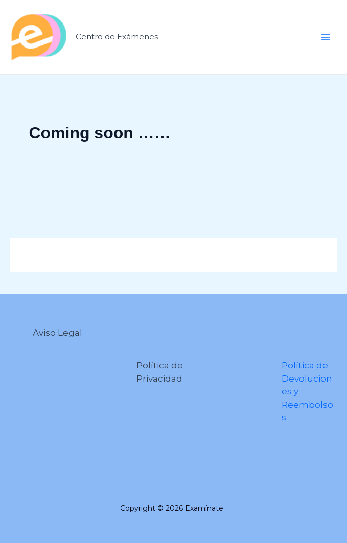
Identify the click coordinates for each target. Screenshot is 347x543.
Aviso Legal (57, 332)
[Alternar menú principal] (325, 37)
